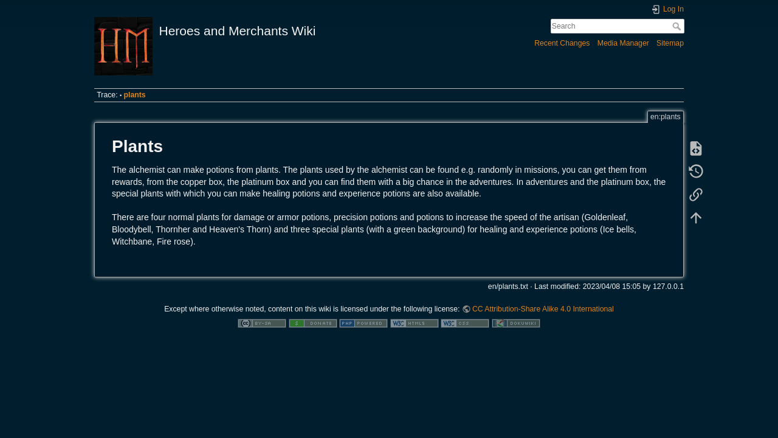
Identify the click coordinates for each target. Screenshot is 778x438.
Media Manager (623, 43)
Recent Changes (562, 43)
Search (678, 26)
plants (135, 95)
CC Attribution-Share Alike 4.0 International (543, 309)
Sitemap (670, 43)
